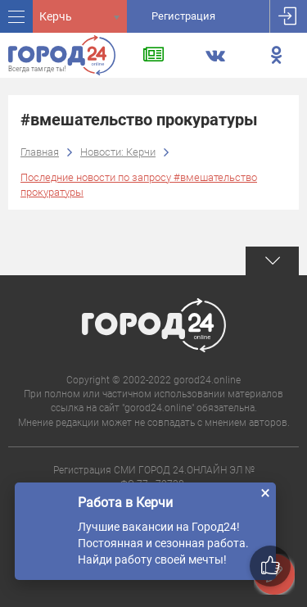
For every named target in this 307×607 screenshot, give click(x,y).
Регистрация (183, 16)
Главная (39, 152)
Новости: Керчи (118, 152)
